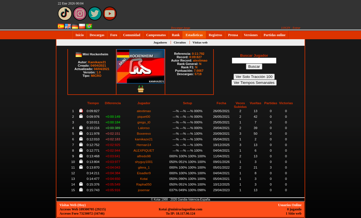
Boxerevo (144, 133)
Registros (215, 35)
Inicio (80, 35)
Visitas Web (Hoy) (73, 205)
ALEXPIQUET (143, 150)
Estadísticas (194, 35)
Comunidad (131, 35)
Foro (113, 35)
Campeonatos (156, 35)
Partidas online (275, 35)
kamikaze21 (144, 139)
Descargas (97, 35)
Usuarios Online (289, 205)
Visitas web (200, 42)
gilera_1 (144, 167)
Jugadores (160, 42)
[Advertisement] (323, 124)
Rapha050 (143, 184)
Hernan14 (144, 145)
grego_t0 (143, 122)
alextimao (200, 60)
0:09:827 (195, 57)
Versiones (251, 35)
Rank (176, 35)
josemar (144, 190)
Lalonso (144, 128)
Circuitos (180, 42)
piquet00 (144, 116)
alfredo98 (144, 156)
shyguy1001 (144, 162)
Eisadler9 (144, 173)
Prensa (233, 35)
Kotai (144, 178)
